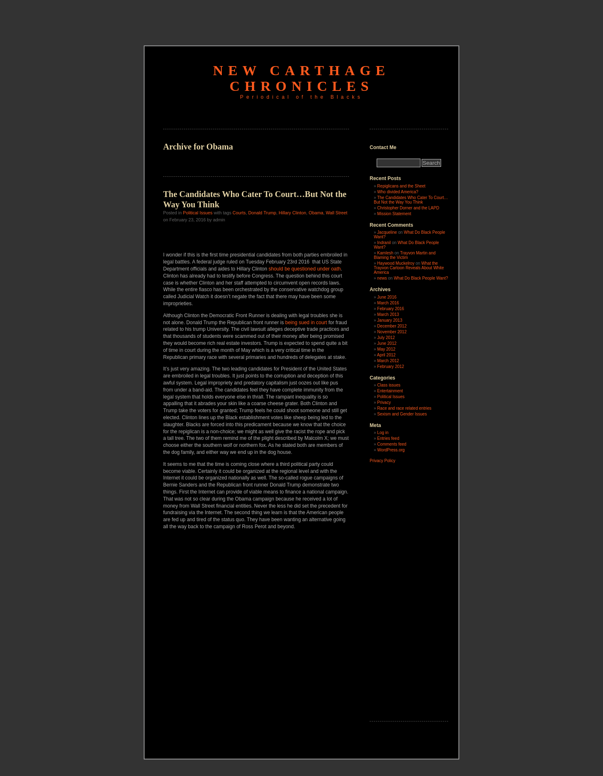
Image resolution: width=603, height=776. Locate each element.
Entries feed (388, 438)
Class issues (388, 385)
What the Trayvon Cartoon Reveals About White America (409, 268)
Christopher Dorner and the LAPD (408, 208)
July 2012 (386, 337)
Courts (239, 212)
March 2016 (388, 303)
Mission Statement (394, 213)
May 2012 (386, 349)
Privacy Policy (382, 460)
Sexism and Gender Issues (402, 414)
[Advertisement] (301, 18)
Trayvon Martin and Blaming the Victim (405, 255)
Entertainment (390, 391)
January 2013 (389, 320)
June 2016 (386, 297)
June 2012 (386, 343)
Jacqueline (387, 232)
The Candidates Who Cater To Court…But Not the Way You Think (411, 199)
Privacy (384, 402)
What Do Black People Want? (421, 278)
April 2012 (386, 355)
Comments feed (391, 444)
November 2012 (391, 332)
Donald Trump (262, 212)
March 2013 (388, 314)
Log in (382, 432)
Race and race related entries (404, 408)
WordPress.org (391, 450)
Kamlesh (385, 253)
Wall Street (336, 212)
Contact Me (383, 147)
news (382, 278)
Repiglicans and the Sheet (401, 186)
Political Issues (197, 212)
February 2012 (390, 366)
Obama (316, 212)
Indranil (384, 242)
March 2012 (388, 360)
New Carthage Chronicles (301, 78)
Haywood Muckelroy (395, 263)
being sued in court (306, 322)
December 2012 (391, 326)
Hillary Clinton (292, 212)
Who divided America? (397, 192)
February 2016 (390, 308)
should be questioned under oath (304, 269)
